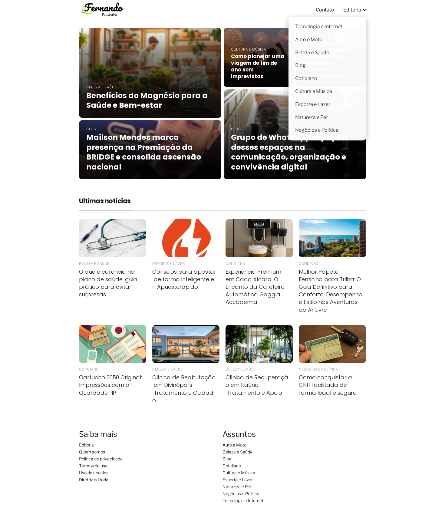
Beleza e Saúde (237, 451)
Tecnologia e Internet (242, 500)
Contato (325, 10)
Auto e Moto (234, 444)
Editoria (352, 10)
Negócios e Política (240, 493)
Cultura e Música (238, 472)
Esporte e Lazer (237, 479)
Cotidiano (231, 465)
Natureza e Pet (237, 486)
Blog (226, 458)
